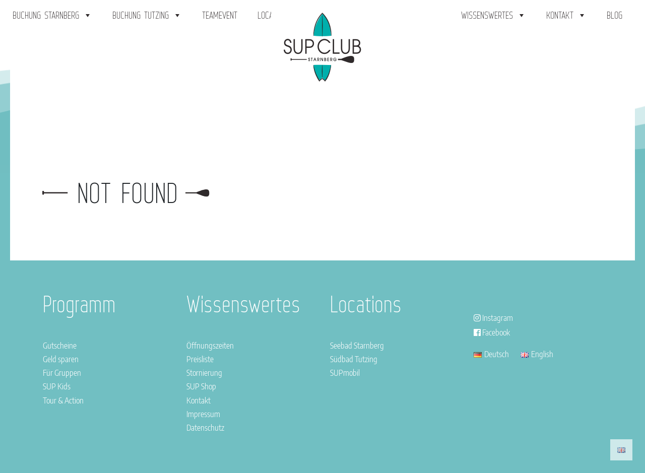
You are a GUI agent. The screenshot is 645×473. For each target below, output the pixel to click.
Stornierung (204, 373)
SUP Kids (57, 386)
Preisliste (200, 359)
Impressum (203, 414)
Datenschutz (205, 428)
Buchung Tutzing (147, 15)
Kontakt (566, 15)
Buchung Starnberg (52, 15)
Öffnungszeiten (210, 346)
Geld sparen (61, 359)
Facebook (492, 332)
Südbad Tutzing (353, 359)
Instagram (493, 318)
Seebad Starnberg (357, 346)
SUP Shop (201, 386)
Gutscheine (60, 346)
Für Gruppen (62, 373)
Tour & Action (63, 400)
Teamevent (219, 15)
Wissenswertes (493, 15)
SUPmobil (345, 373)
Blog (614, 15)
